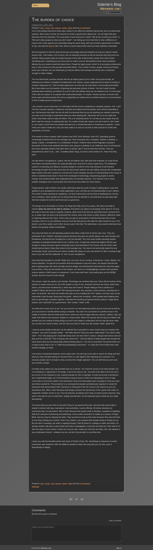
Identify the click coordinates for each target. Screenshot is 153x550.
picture (58, 28)
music (47, 28)
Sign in (118, 548)
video (70, 28)
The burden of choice (53, 19)
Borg (51, 46)
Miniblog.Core (46, 548)
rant (52, 28)
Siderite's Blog (109, 4)
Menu (35, 5)
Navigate (35, 487)
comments (85, 28)
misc (42, 28)
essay (64, 28)
